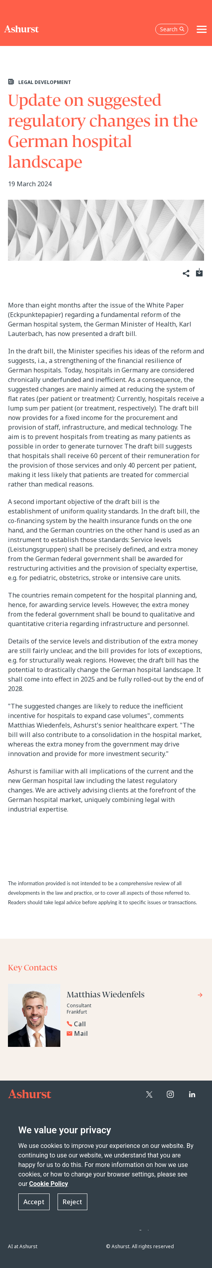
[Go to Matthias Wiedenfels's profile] (135, 996)
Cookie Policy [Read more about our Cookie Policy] (48, 1184)
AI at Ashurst (22, 1246)
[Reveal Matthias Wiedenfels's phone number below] (133, 1024)
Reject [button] (72, 1201)
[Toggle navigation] (201, 29)
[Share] (185, 274)
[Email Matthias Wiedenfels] (135, 1033)
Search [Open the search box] (172, 29)
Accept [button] (33, 1201)
